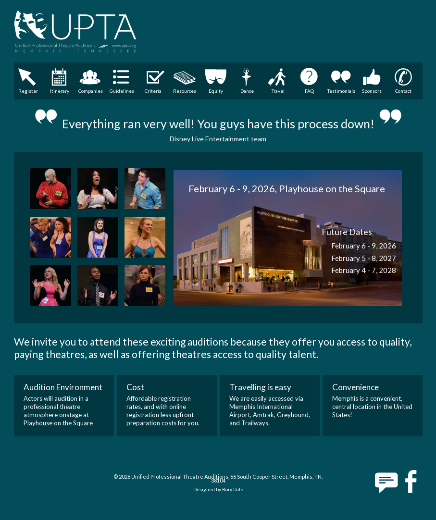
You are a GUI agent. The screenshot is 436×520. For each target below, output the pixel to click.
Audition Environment (63, 387)
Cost (135, 387)
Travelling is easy (260, 387)
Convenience (355, 387)
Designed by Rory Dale (218, 489)
